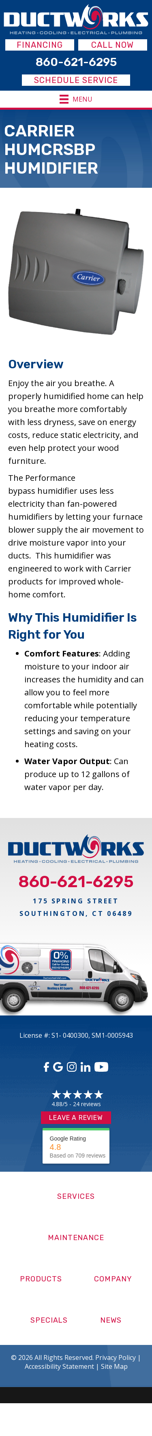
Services (75, 1196)
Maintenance (76, 1237)
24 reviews (87, 1104)
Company (113, 1279)
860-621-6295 (76, 881)
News (111, 1320)
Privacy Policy (115, 1357)
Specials (49, 1320)
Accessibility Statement (59, 1366)
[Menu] (76, 99)
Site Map (114, 1366)
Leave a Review (76, 1118)
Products (41, 1279)
